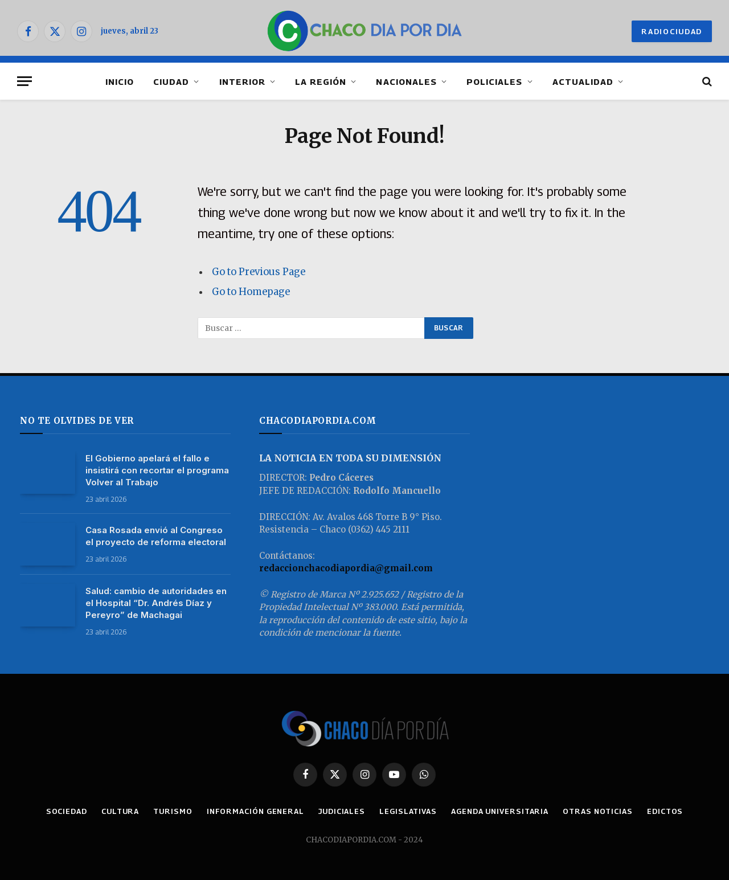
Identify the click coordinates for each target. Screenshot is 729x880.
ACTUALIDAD (583, 81)
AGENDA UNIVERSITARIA (499, 811)
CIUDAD (171, 81)
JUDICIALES (341, 811)
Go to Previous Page (258, 272)
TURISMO (172, 811)
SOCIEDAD (66, 811)
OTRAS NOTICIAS (598, 811)
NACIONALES (406, 81)
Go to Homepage (251, 292)
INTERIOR (242, 81)
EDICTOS (665, 811)
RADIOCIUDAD (671, 31)
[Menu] (24, 81)
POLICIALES (494, 81)
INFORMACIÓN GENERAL (255, 811)
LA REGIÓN (320, 81)
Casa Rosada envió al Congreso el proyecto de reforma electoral (155, 536)
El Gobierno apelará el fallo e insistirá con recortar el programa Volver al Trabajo (157, 470)
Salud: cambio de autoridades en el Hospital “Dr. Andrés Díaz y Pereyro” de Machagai (156, 603)
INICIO (119, 81)
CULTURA (120, 811)
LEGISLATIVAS (408, 811)
